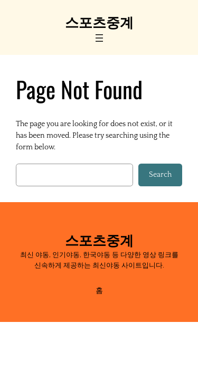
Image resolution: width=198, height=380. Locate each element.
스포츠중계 (99, 21)
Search (160, 174)
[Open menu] (99, 38)
